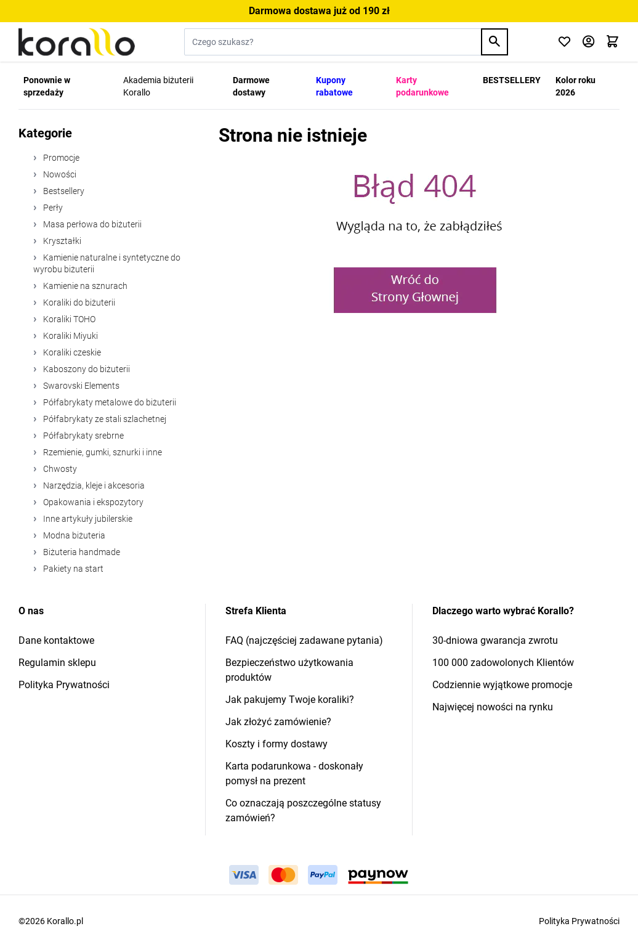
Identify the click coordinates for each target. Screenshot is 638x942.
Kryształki (61, 241)
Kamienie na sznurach (84, 286)
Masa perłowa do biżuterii (91, 224)
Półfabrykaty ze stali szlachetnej (103, 419)
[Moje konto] (588, 42)
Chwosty (59, 469)
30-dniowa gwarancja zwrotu (495, 640)
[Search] (494, 41)
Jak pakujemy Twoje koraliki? (289, 699)
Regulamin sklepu (57, 662)
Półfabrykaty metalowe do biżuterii (108, 402)
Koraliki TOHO (68, 319)
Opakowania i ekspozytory (92, 502)
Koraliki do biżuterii (78, 302)
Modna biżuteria (73, 535)
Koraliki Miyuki (69, 336)
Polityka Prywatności (64, 685)
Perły (52, 208)
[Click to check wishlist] (564, 42)
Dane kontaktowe (56, 640)
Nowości (58, 174)
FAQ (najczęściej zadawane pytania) (304, 640)
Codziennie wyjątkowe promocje (502, 685)
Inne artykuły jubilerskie (86, 519)
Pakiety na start (72, 569)
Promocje (60, 158)
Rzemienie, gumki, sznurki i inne (101, 452)
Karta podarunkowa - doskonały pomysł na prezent (294, 773)
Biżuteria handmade (80, 552)
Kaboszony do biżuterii (85, 369)
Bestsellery (62, 191)
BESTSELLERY (512, 80)
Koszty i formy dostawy (276, 744)
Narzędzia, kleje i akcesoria (93, 485)
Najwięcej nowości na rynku (492, 707)
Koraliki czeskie (71, 352)
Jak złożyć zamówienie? (278, 722)
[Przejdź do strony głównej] (76, 42)
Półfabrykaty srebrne (82, 436)
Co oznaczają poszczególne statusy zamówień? (303, 810)
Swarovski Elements (80, 386)
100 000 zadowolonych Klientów (503, 662)
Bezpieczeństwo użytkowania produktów (289, 670)
